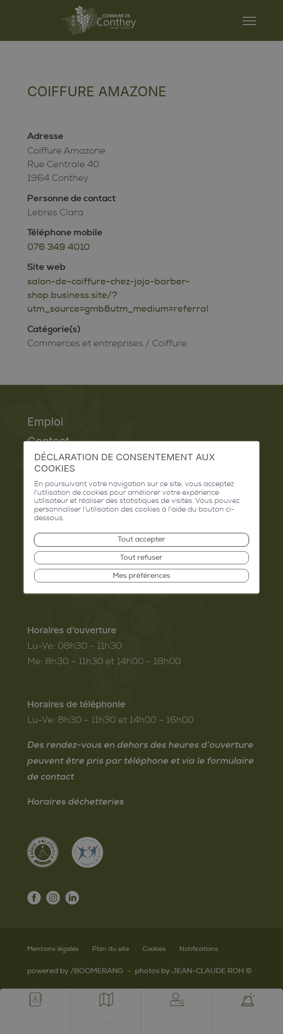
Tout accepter (141, 527)
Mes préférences (141, 567)
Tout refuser (141, 547)
